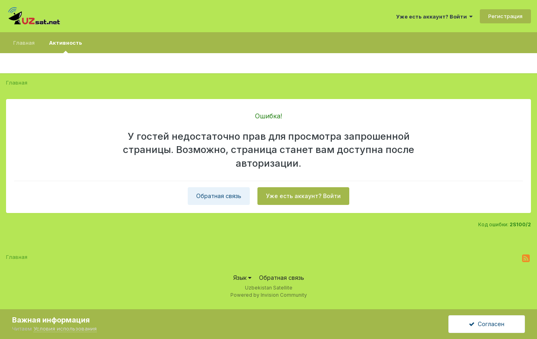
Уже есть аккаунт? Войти (434, 16)
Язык (242, 277)
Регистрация (505, 16)
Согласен (486, 323)
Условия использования (65, 328)
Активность (65, 46)
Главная (24, 42)
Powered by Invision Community (268, 295)
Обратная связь (218, 195)
